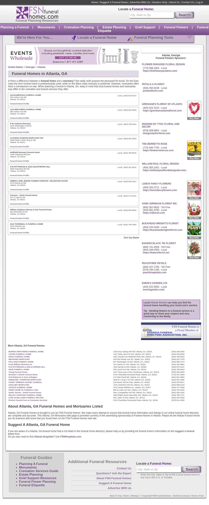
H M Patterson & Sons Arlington (22, 377)
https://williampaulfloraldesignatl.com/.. (165, 170)
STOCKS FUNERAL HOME (20, 387)
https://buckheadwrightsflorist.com (162, 230)
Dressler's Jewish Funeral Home (22, 374)
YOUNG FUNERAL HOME (19, 354)
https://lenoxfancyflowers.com (160, 190)
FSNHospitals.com (70, 436)
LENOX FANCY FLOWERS (156, 183)
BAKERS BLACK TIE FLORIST (159, 243)
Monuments (46, 27)
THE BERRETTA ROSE (154, 144)
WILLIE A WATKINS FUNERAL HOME (24, 395)
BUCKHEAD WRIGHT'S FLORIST (160, 223)
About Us (174, 2)
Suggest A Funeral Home (114, 2)
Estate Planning (114, 27)
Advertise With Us (140, 2)
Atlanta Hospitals (43, 436)
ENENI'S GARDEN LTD (154, 283)
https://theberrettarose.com (158, 150)
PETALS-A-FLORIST (153, 84)
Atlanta (41, 67)
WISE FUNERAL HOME (18, 369)
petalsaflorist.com (153, 90)
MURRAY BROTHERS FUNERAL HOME (25, 351)
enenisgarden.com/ (153, 289)
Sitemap (135, 496)
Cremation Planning (79, 27)
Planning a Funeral (15, 27)
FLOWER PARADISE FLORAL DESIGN (163, 64)
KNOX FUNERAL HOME (19, 357)
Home (94, 2)
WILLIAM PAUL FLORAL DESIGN (160, 163)
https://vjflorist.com (154, 212)
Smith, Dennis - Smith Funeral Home (24, 392)
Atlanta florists (158, 302)
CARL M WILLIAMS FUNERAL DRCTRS (26, 398)
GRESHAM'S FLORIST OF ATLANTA (162, 104)
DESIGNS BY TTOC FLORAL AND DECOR (160, 125)
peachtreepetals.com (154, 272)
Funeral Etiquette (32, 485)
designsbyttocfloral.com (156, 133)
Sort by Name (131, 237)
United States (15, 67)
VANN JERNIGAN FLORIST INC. (159, 203)
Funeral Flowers (176, 27)
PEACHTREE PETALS (154, 263)
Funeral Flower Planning (37, 481)
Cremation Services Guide (38, 471)
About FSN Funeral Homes (113, 478)
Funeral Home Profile (19, 104)
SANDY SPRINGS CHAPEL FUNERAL (25, 382)
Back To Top (116, 496)
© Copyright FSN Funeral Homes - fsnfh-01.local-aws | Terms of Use (172, 496)
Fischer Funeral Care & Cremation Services (27, 400)
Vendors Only (159, 2)
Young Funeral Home (17, 372)
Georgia (30, 67)
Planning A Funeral (33, 464)
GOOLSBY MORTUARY (18, 385)
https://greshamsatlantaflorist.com (162, 110)
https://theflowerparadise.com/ (160, 70)
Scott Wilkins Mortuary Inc (20, 364)
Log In (199, 2)
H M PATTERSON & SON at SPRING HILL (26, 367)
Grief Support (145, 27)
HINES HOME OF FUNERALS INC (23, 390)
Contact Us (188, 2)
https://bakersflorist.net (156, 252)
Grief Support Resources (37, 478)
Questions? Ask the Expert (113, 473)
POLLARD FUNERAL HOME (20, 362)
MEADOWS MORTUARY (19, 359)
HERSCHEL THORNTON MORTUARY (24, 380)
